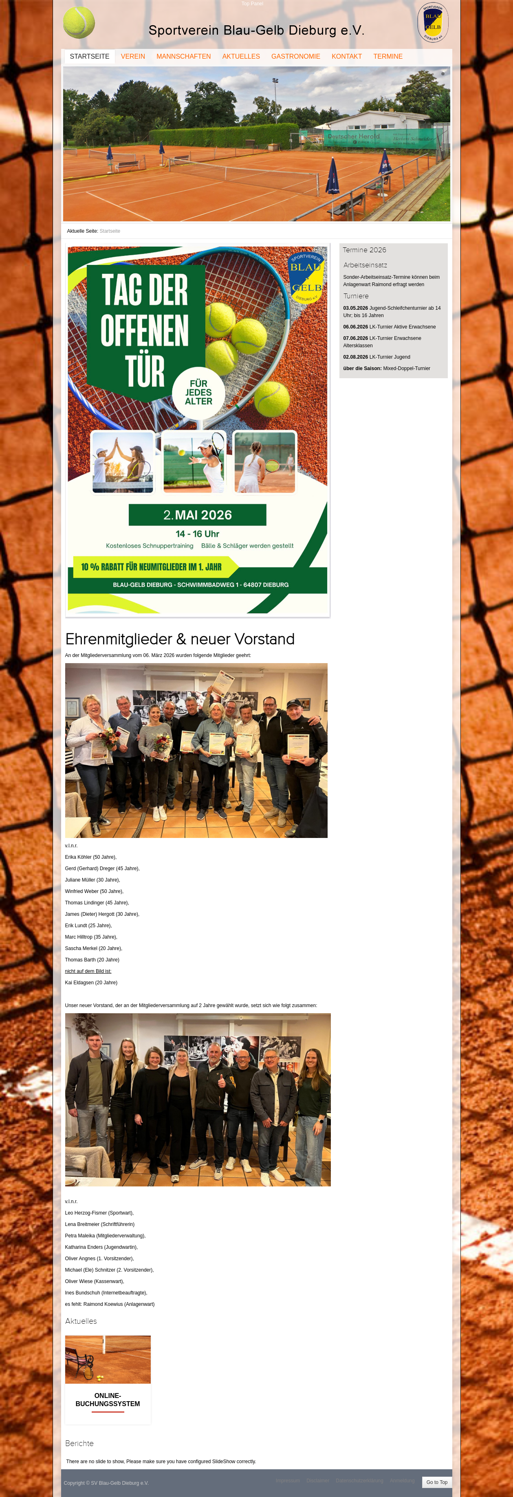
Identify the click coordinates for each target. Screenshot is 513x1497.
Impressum (288, 1481)
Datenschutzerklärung (359, 1481)
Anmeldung (402, 1481)
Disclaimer (317, 1481)
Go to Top (437, 1482)
